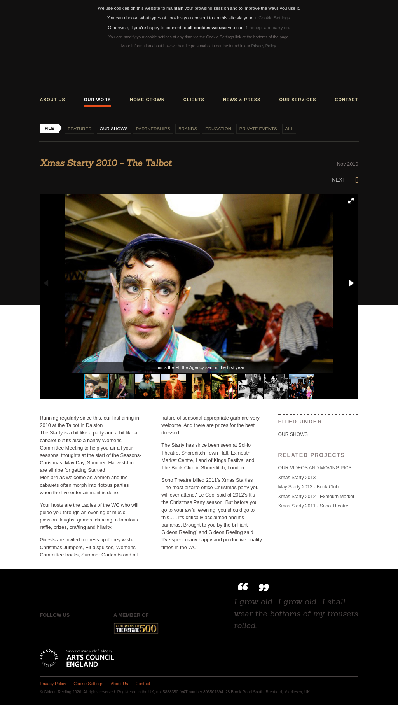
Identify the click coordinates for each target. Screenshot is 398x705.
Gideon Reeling (199, 74)
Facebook (45, 628)
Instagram (78, 628)
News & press (241, 99)
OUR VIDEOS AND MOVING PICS (315, 468)
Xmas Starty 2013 (297, 477)
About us (52, 99)
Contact (346, 99)
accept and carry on (267, 27)
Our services (297, 99)
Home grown (147, 99)
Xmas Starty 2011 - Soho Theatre (313, 506)
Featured (79, 128)
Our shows (113, 128)
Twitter (61, 628)
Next (345, 180)
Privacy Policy (263, 46)
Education (218, 128)
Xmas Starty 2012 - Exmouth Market (316, 496)
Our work (97, 99)
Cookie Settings (272, 18)
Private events (258, 128)
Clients (193, 99)
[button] (351, 200)
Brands (187, 128)
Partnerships (153, 128)
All (289, 128)
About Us (119, 683)
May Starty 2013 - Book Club (308, 487)
